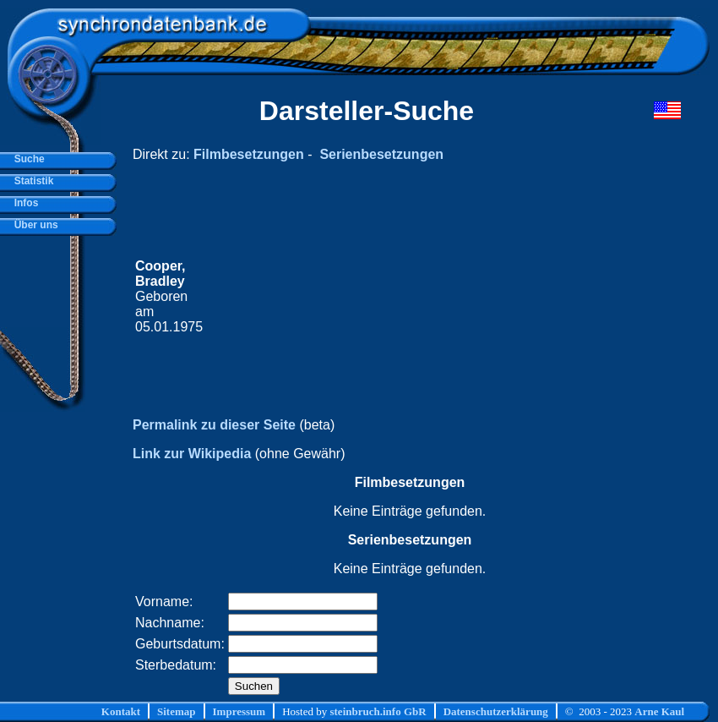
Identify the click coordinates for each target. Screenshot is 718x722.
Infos (23, 203)
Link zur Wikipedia (192, 453)
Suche (26, 159)
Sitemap (176, 711)
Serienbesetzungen (381, 154)
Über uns (33, 225)
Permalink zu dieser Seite (214, 425)
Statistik (30, 181)
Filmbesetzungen (248, 154)
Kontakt (120, 711)
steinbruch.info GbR (377, 711)
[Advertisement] (410, 296)
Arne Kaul (659, 711)
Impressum (239, 711)
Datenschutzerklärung (495, 711)
